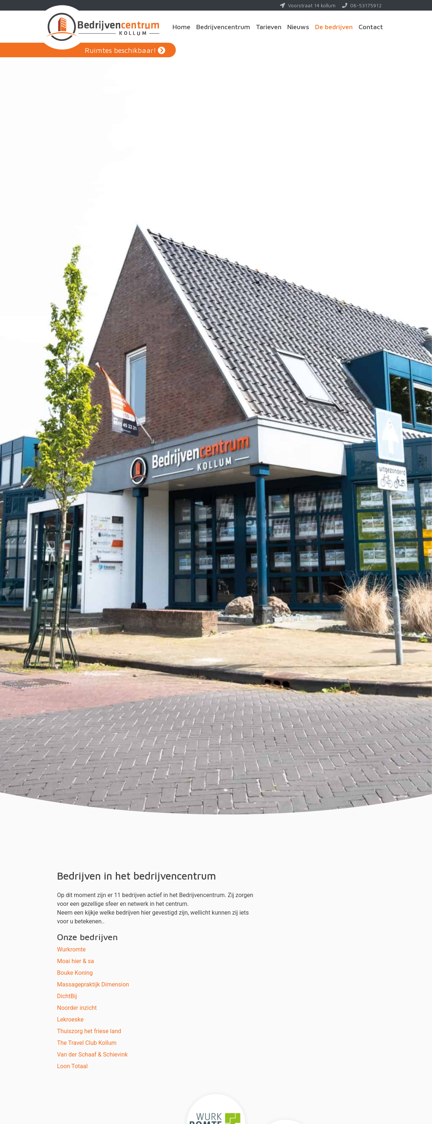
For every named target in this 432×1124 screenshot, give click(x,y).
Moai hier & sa (75, 961)
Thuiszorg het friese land (89, 1031)
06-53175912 (362, 5)
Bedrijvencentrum (223, 27)
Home (181, 27)
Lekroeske (70, 1019)
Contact (371, 27)
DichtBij (67, 996)
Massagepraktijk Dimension (93, 984)
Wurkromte (71, 949)
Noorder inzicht (77, 1007)
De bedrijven (334, 27)
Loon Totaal (72, 1066)
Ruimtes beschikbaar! (120, 50)
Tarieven (268, 27)
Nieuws (298, 27)
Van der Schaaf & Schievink (92, 1054)
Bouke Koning (75, 972)
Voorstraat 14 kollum (308, 5)
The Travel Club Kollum (87, 1042)
